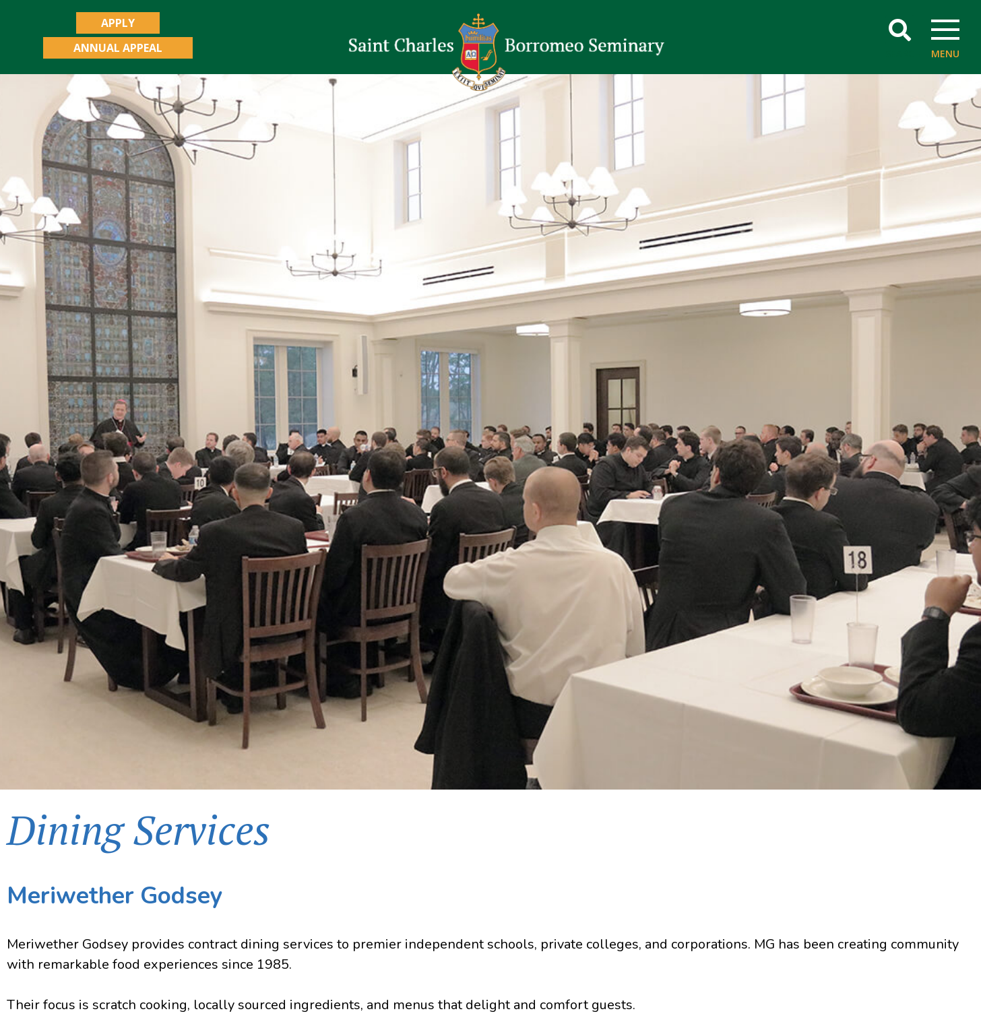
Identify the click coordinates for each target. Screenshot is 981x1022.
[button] (899, 29)
